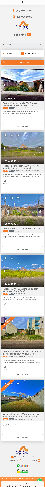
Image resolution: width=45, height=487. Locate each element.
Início (5, 45)
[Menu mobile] (22, 2)
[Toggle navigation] (41, 2)
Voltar (39, 45)
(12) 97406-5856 (24, 10)
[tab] (22, 62)
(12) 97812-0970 (24, 16)
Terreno (12, 45)
